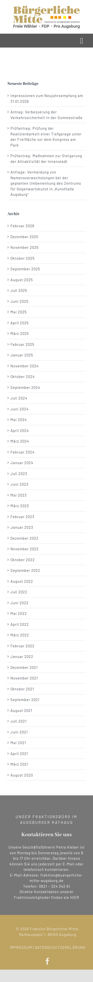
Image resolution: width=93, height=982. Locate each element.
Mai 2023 (18, 495)
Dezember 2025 (24, 236)
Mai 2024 (18, 419)
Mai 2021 (18, 742)
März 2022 (19, 635)
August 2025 (21, 279)
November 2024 (24, 366)
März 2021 (19, 764)
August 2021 (21, 710)
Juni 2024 (19, 409)
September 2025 (25, 269)
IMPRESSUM (23, 947)
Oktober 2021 (22, 689)
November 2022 (24, 549)
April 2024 (19, 430)
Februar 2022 (22, 646)
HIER (74, 897)
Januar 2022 (21, 656)
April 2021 (19, 753)
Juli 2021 (18, 721)
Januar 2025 (21, 355)
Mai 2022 (18, 613)
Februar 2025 (22, 344)
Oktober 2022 (22, 559)
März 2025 (19, 333)
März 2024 (19, 441)
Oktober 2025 (22, 258)
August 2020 (21, 775)
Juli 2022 (18, 592)
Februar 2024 (22, 452)
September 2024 (25, 387)
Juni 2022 (19, 603)
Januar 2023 (21, 527)
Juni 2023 (19, 484)
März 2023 (19, 506)
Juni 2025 (19, 301)
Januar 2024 (21, 462)
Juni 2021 (19, 732)
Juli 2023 (18, 473)
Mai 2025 (18, 312)
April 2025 (19, 323)
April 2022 (19, 624)
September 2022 (25, 570)
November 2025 (24, 247)
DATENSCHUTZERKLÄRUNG (62, 947)
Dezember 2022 (24, 538)
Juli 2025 (18, 290)
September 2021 (24, 699)
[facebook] (49, 961)
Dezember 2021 (24, 667)
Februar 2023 (22, 516)
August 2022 (21, 581)
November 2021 (24, 678)
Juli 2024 (18, 398)
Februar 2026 (22, 226)
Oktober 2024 (22, 376)
